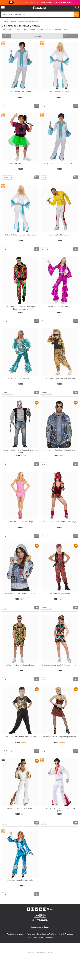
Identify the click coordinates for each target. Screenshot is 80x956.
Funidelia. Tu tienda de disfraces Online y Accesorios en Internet (39, 8)
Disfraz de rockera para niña (20, 163)
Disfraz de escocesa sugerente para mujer (59, 737)
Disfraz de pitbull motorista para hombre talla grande (20, 451)
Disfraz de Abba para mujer (59, 91)
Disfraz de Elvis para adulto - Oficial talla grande (59, 809)
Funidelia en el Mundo (15, 934)
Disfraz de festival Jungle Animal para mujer (59, 665)
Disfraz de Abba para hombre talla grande (59, 163)
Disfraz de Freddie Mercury (59, 235)
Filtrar (5, 36)
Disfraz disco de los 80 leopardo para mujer (60, 522)
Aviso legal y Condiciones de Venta (40, 934)
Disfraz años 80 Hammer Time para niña (59, 378)
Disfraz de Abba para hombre (20, 91)
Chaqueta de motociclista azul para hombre (59, 450)
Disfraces (13, 22)
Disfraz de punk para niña (59, 593)
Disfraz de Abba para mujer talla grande (20, 235)
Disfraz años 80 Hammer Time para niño (20, 737)
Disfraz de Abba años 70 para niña (20, 378)
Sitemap (49, 937)
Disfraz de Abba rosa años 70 (59, 306)
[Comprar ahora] (36, 106)
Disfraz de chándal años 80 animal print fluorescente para (20, 307)
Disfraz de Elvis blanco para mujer (20, 808)
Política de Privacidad (65, 934)
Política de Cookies (36, 937)
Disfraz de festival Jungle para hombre (20, 665)
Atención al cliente (40, 927)
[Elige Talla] (4, 106)
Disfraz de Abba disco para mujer (20, 880)
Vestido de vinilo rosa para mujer (20, 522)
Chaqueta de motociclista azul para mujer (20, 593)
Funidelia (5, 22)
